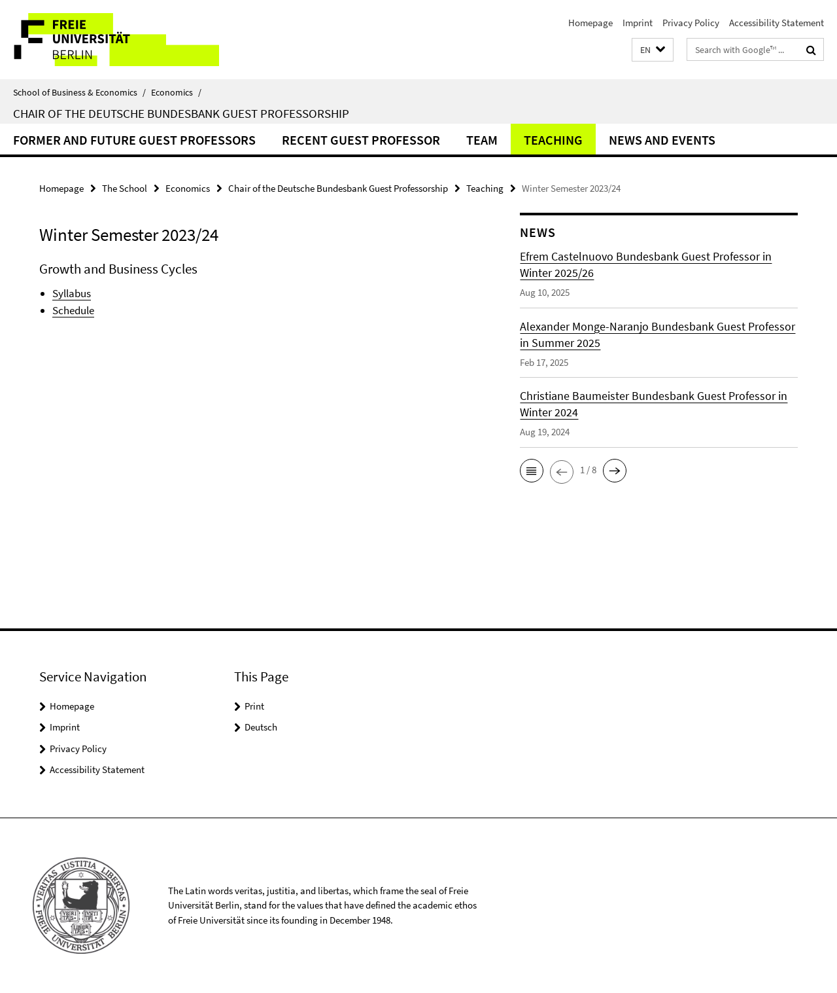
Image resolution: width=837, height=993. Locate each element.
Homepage (590, 22)
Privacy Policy (690, 22)
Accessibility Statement (776, 22)
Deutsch (261, 727)
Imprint (638, 22)
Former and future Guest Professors (134, 140)
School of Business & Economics (79, 92)
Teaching (553, 140)
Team (482, 140)
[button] (653, 50)
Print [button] (254, 706)
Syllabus (71, 293)
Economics (176, 92)
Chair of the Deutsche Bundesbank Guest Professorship (181, 113)
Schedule (73, 310)
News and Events (662, 140)
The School (124, 188)
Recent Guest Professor (361, 140)
